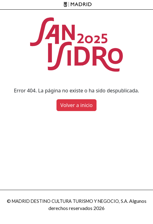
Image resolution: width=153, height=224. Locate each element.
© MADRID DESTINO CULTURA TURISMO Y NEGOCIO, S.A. (67, 201)
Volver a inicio (77, 105)
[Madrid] (76, 5)
